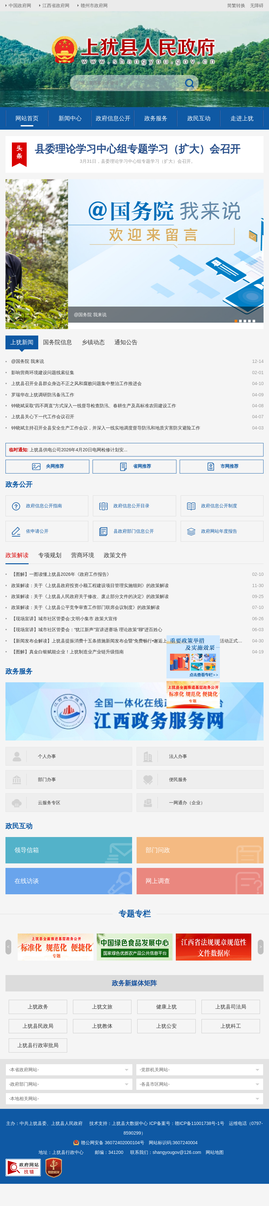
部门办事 (47, 801)
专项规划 (49, 577)
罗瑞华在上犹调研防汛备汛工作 (42, 416)
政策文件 (115, 577)
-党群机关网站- (154, 1091)
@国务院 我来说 (27, 383)
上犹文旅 (102, 1029)
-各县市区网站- (154, 1106)
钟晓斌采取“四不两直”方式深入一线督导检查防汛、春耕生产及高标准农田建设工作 (93, 427)
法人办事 (178, 778)
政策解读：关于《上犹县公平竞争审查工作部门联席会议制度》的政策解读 (85, 629)
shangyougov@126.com (177, 1174)
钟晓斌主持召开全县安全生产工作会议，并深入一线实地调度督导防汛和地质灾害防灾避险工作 (105, 449)
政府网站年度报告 (219, 553)
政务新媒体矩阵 (134, 1005)
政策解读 (17, 577)
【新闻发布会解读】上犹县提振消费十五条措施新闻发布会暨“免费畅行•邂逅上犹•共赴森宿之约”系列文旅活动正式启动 (128, 662)
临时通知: (19, 471)
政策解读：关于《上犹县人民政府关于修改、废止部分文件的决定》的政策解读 (90, 618)
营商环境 (82, 577)
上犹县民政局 (37, 1048)
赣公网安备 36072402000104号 (112, 1164)
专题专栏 (135, 936)
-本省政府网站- (24, 1091)
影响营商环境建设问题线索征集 (42, 394)
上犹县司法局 (230, 1029)
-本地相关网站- (24, 1120)
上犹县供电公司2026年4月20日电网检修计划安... (78, 471)
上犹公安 (166, 1048)
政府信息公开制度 (219, 527)
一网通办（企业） (187, 824)
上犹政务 (38, 1029)
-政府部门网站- (24, 1106)
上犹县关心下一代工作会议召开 (42, 438)
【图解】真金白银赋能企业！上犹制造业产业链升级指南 (67, 673)
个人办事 (47, 778)
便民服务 (178, 801)
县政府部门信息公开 (133, 553)
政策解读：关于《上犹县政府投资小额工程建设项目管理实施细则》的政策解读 (90, 607)
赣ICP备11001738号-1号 (199, 1145)
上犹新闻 (21, 364)
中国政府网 (20, 5)
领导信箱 (26, 872)
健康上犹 (166, 1029)
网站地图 (215, 1174)
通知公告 (126, 364)
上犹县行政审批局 (37, 1067)
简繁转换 (236, 5)
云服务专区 (49, 824)
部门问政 (158, 872)
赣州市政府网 (94, 5)
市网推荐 (229, 488)
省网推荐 (142, 488)
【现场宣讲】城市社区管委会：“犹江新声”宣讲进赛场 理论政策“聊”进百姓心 (87, 651)
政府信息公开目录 (131, 527)
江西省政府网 (55, 5)
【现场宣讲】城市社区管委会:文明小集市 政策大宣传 (64, 640)
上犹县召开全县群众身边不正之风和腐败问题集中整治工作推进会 (76, 405)
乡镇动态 (93, 364)
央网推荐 (55, 488)
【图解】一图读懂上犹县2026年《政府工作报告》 (61, 596)
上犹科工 (230, 1048)
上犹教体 (102, 1048)
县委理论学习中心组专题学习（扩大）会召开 (137, 149)
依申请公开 (37, 553)
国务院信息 (57, 364)
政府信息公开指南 (44, 527)
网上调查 (158, 903)
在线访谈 (26, 903)
